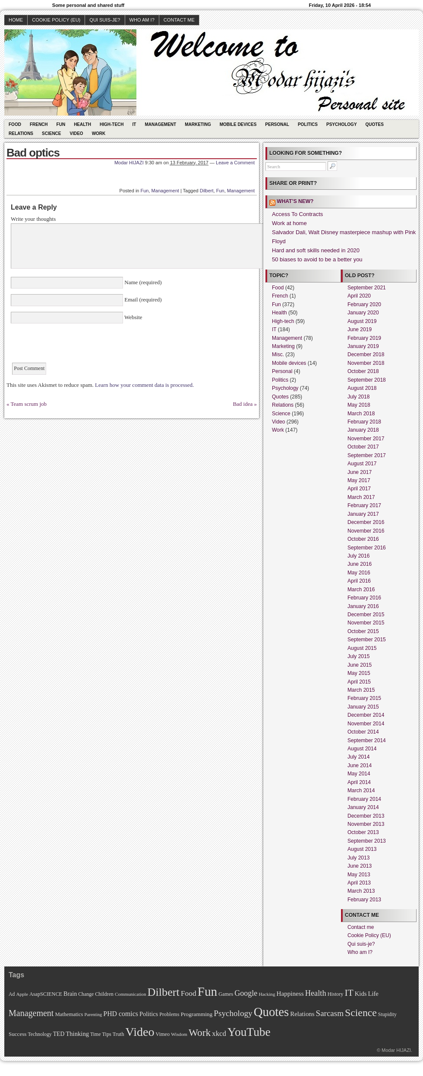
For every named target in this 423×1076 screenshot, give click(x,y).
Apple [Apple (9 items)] (22, 994)
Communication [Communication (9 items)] (130, 994)
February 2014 (364, 799)
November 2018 (365, 363)
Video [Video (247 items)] (140, 1031)
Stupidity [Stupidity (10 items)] (387, 1014)
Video (76, 133)
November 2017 (365, 439)
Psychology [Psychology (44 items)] (233, 1013)
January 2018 (363, 430)
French (39, 124)
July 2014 (358, 757)
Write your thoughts (33, 219)
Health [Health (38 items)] (315, 993)
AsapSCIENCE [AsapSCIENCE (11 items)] (45, 994)
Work (99, 133)
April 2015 (359, 682)
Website (132, 317)
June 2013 (359, 866)
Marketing (198, 124)
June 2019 (359, 329)
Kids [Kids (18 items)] (361, 993)
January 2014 (363, 807)
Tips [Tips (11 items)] (106, 1034)
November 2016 (365, 531)
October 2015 (363, 631)
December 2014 (365, 715)
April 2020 (359, 296)
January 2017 (363, 514)
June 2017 (359, 472)
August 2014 (361, 749)
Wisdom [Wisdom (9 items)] (179, 1034)
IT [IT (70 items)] (348, 993)
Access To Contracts (297, 214)
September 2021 (366, 288)
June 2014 (359, 765)
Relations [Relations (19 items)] (302, 1013)
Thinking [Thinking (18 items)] (77, 1033)
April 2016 (359, 581)
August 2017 (361, 464)
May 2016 (358, 573)
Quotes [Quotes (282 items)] (271, 1012)
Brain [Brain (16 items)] (70, 993)
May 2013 (358, 875)
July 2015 (358, 656)
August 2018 (361, 388)
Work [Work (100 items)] (200, 1032)
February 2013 (364, 900)
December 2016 (365, 522)
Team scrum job (29, 404)
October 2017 (363, 447)
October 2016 (363, 539)
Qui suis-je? (104, 19)
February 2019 (364, 338)
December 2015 (365, 615)
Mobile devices (238, 124)
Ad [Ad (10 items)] (12, 994)
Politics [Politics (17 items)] (148, 1013)
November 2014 (365, 724)
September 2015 (366, 640)
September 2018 (366, 380)
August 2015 (361, 648)
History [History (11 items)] (336, 994)
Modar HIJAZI (129, 162)
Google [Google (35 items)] (245, 993)
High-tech (112, 124)
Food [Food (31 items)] (188, 993)
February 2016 (364, 598)
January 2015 (363, 707)
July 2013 (358, 858)
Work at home (289, 223)
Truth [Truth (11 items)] (118, 1034)
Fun (61, 124)
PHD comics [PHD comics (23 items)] (120, 1013)
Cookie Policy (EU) (56, 19)
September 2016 (366, 548)
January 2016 (363, 606)
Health (82, 124)
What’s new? (295, 201)
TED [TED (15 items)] (59, 1034)
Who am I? (142, 19)
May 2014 (358, 774)
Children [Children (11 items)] (104, 994)
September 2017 (366, 455)
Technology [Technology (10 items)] (39, 1034)
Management (160, 124)
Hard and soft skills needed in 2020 (316, 250)
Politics (308, 124)
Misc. (278, 354)
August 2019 (361, 321)
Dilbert (207, 190)
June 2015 (359, 665)
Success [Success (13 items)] (17, 1034)
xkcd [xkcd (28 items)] (219, 1033)
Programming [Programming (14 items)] (196, 1014)
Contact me (179, 19)
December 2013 (365, 816)
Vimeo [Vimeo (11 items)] (163, 1034)
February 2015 (364, 698)
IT (134, 124)
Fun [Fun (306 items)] (208, 991)
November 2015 (365, 623)
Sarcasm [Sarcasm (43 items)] (330, 1013)
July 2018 (358, 397)
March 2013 (361, 891)
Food (15, 124)
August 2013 (361, 849)
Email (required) (142, 299)
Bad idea (243, 404)
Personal (277, 124)
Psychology (341, 124)
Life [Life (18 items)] (373, 993)
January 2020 (363, 313)
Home (16, 19)
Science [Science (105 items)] (361, 1012)
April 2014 (359, 782)
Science (51, 133)
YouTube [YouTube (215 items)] (249, 1032)
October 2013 (363, 832)
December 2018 (365, 354)
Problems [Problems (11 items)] (169, 1014)
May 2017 (358, 480)
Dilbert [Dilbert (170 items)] (164, 992)
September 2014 (366, 740)
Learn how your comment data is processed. (144, 385)
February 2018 (364, 422)
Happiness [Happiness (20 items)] (290, 993)
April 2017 (359, 489)
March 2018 (361, 414)
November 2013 (365, 824)
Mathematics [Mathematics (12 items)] (69, 1014)
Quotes (375, 124)
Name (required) (142, 282)
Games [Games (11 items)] (225, 994)
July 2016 (358, 556)
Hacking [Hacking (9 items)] (267, 994)
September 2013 (366, 841)
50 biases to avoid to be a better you (317, 259)
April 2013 (359, 883)
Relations (21, 133)
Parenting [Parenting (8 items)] (93, 1014)
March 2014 (361, 790)
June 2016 (359, 564)
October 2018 (363, 371)
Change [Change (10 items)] (86, 994)
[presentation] (76, 346)
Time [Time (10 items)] (95, 1034)
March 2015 (361, 690)
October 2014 (363, 732)
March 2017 (361, 497)
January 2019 (363, 346)
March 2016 (361, 590)
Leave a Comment (235, 162)
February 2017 (364, 505)
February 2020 (364, 304)
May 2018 (358, 405)
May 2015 (358, 673)
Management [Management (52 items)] (31, 1013)
